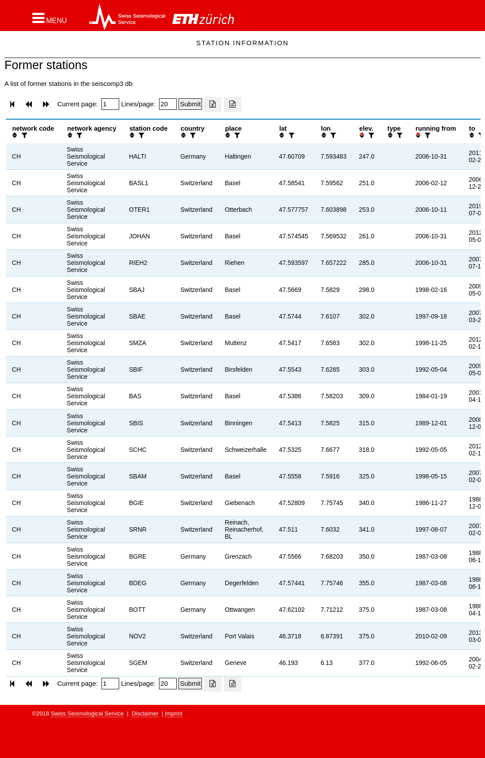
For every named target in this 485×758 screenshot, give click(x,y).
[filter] (23, 135)
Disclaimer (145, 713)
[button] (49, 18)
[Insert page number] (110, 104)
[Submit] (190, 104)
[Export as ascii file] (232, 104)
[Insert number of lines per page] (168, 104)
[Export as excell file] (212, 104)
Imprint (173, 713)
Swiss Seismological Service (87, 713)
